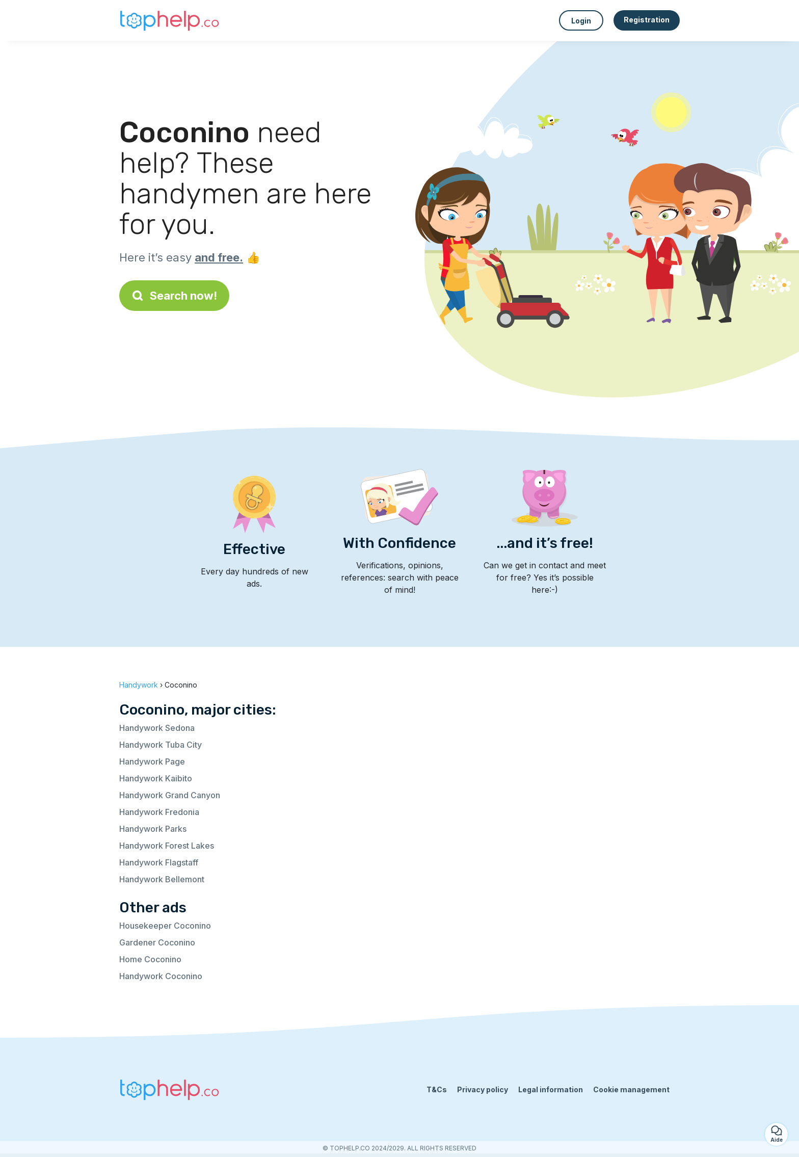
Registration (647, 19)
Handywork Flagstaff (158, 862)
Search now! (174, 295)
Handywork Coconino (160, 976)
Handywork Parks (153, 829)
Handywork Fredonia (159, 812)
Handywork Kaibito (155, 778)
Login (581, 20)
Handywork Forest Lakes (166, 845)
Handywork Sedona (157, 728)
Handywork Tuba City (160, 745)
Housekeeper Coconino (165, 926)
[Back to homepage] (170, 20)
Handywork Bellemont (161, 879)
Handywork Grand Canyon (169, 795)
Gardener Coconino (157, 942)
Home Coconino (150, 959)
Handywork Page (152, 761)
